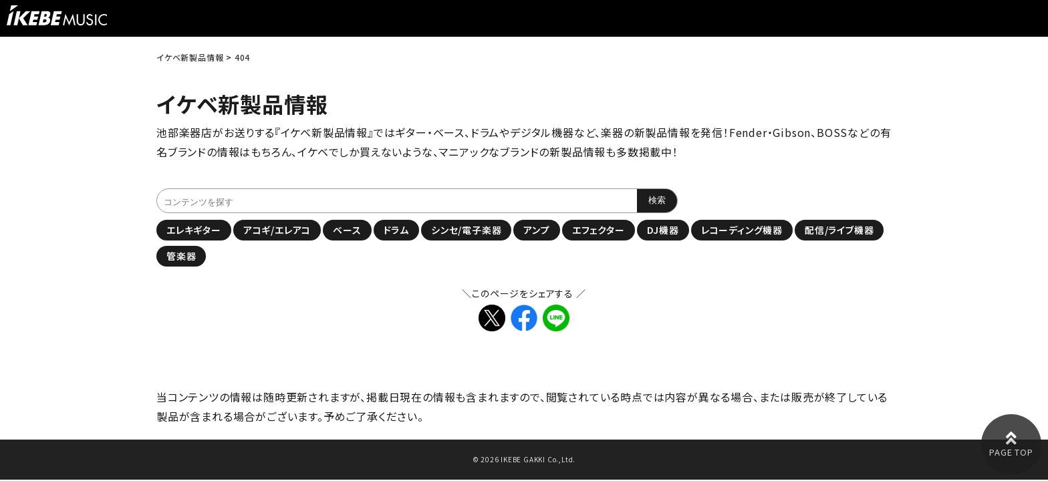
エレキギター (193, 229)
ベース (347, 229)
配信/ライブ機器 (839, 229)
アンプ (536, 229)
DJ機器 (663, 229)
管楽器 (181, 256)
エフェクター (598, 229)
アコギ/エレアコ (277, 229)
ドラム (396, 229)
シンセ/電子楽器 (466, 229)
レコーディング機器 (742, 229)
